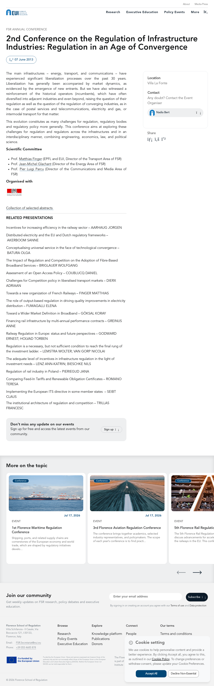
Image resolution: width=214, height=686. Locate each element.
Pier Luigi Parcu (32, 169)
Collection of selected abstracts (29, 208)
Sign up (111, 429)
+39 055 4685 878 (26, 647)
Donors (97, 644)
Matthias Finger (30, 159)
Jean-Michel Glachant (35, 164)
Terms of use (178, 606)
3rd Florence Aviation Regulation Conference (127, 528)
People (131, 634)
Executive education (142, 12)
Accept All (151, 673)
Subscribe (197, 597)
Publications (101, 639)
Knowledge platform (107, 634)
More (195, 12)
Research (113, 12)
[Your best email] (145, 597)
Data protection (198, 606)
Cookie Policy (160, 659)
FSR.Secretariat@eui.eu (28, 643)
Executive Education (72, 644)
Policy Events (174, 12)
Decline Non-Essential (183, 673)
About (186, 4)
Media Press (201, 4)
